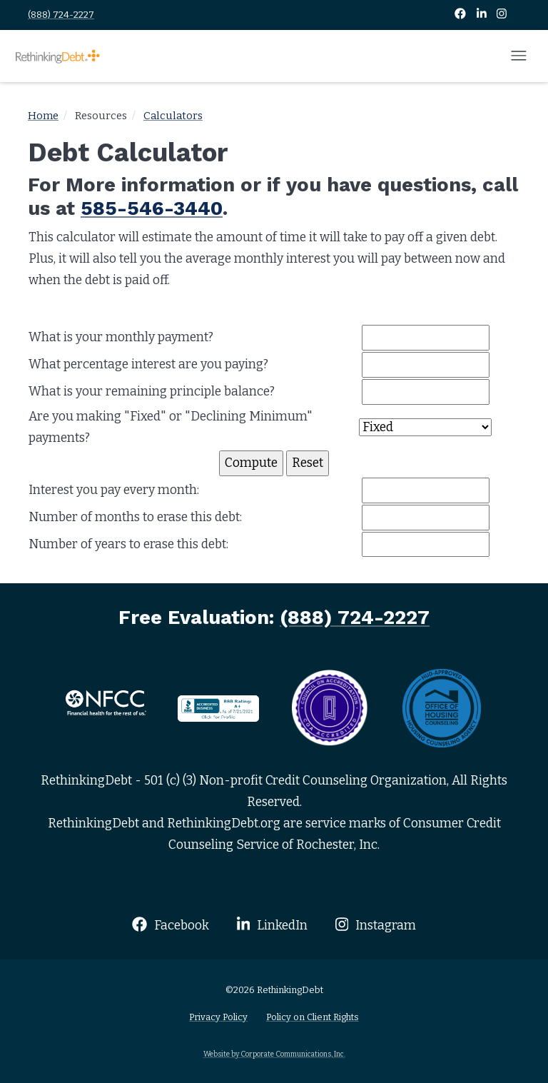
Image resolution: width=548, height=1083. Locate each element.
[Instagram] (501, 14)
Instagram (375, 925)
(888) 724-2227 (61, 14)
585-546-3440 (152, 208)
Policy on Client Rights (312, 1017)
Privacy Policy (218, 1017)
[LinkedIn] (483, 14)
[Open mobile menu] (519, 56)
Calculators (173, 115)
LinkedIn (272, 925)
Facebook (170, 925)
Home (43, 115)
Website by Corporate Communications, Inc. (274, 1054)
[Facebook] (461, 14)
